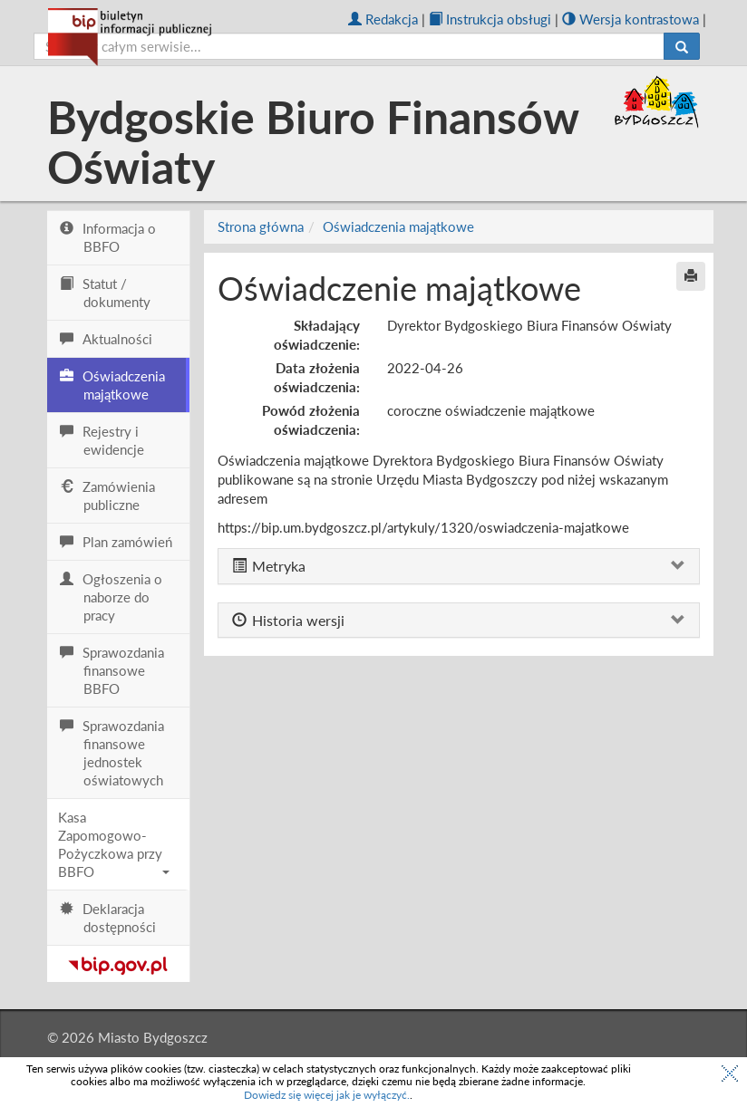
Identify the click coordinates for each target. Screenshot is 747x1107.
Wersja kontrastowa (630, 19)
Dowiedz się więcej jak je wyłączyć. (327, 1095)
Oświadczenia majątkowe (398, 226)
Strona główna (261, 226)
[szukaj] (349, 46)
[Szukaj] (682, 46)
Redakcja (383, 19)
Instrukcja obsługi (490, 19)
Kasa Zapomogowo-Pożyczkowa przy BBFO (114, 844)
